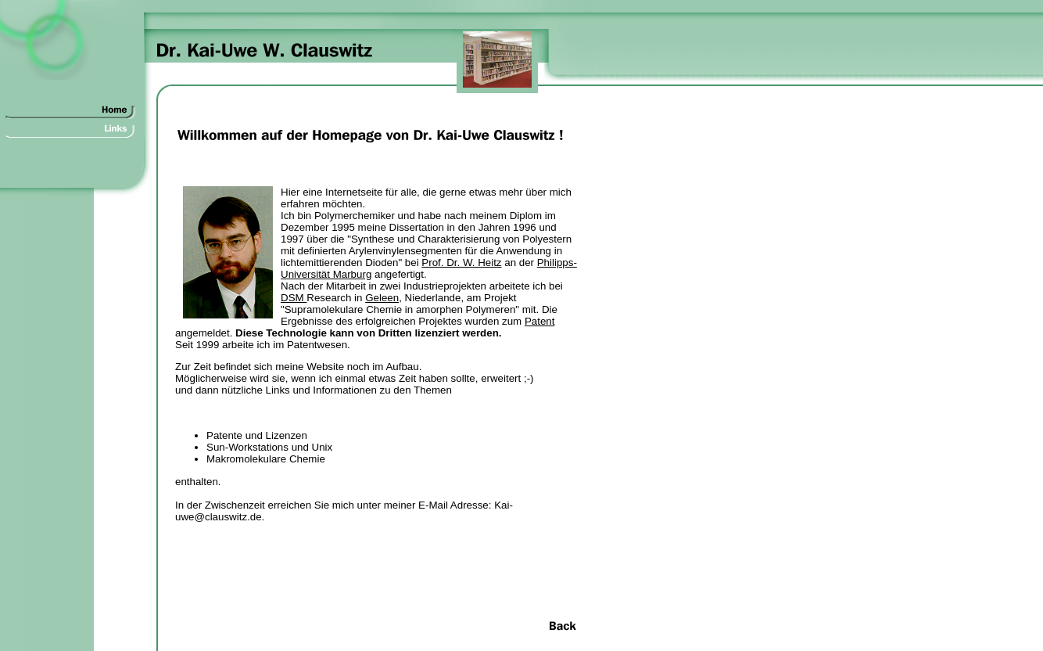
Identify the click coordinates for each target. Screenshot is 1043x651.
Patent (540, 321)
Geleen (382, 298)
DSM (293, 298)
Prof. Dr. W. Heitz (461, 262)
